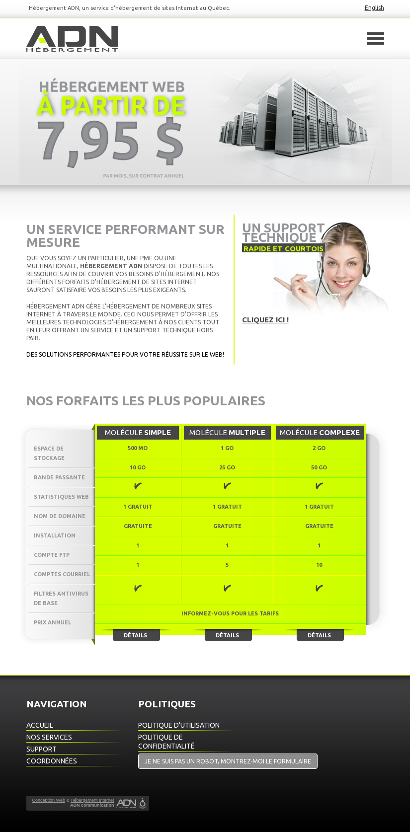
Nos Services (49, 737)
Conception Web (48, 800)
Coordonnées (51, 761)
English (374, 7)
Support (41, 749)
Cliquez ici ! (265, 319)
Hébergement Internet (92, 800)
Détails (135, 635)
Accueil (39, 725)
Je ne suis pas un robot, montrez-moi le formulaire (228, 761)
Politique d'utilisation (179, 725)
